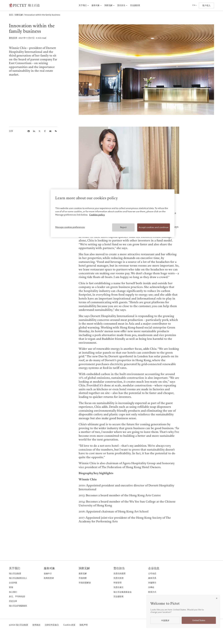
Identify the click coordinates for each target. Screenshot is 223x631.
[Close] (217, 598)
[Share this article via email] (50, 131)
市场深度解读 (85, 582)
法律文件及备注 (52, 625)
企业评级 (13, 582)
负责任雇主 (119, 587)
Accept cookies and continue (153, 227)
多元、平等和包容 (17, 596)
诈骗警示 (152, 582)
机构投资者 (49, 578)
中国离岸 (165, 620)
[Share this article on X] (39, 131)
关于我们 (83, 5)
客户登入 (206, 5)
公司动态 (152, 573)
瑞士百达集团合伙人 (18, 578)
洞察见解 (108, 5)
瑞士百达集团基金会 (123, 592)
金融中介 (48, 573)
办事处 (151, 587)
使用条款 (36, 625)
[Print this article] (28, 131)
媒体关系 (152, 578)
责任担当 (121, 5)
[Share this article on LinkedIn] (34, 131)
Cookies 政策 (69, 625)
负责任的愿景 (120, 573)
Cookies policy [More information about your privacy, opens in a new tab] (97, 214)
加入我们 (13, 592)
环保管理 (118, 582)
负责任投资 (119, 578)
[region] (113, 213)
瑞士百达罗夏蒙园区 (18, 605)
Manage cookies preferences (70, 227)
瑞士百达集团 (15, 573)
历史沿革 (13, 601)
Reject (123, 227)
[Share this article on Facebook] (44, 131)
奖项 (11, 587)
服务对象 (96, 5)
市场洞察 (83, 578)
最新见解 (83, 573)
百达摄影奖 (135, 5)
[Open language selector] (194, 5)
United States (198, 620)
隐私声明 (84, 625)
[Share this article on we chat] (55, 131)
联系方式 (152, 592)
